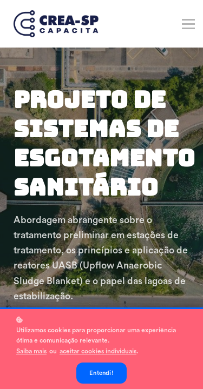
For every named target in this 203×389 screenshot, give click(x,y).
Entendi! (101, 373)
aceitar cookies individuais (98, 351)
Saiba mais (31, 351)
